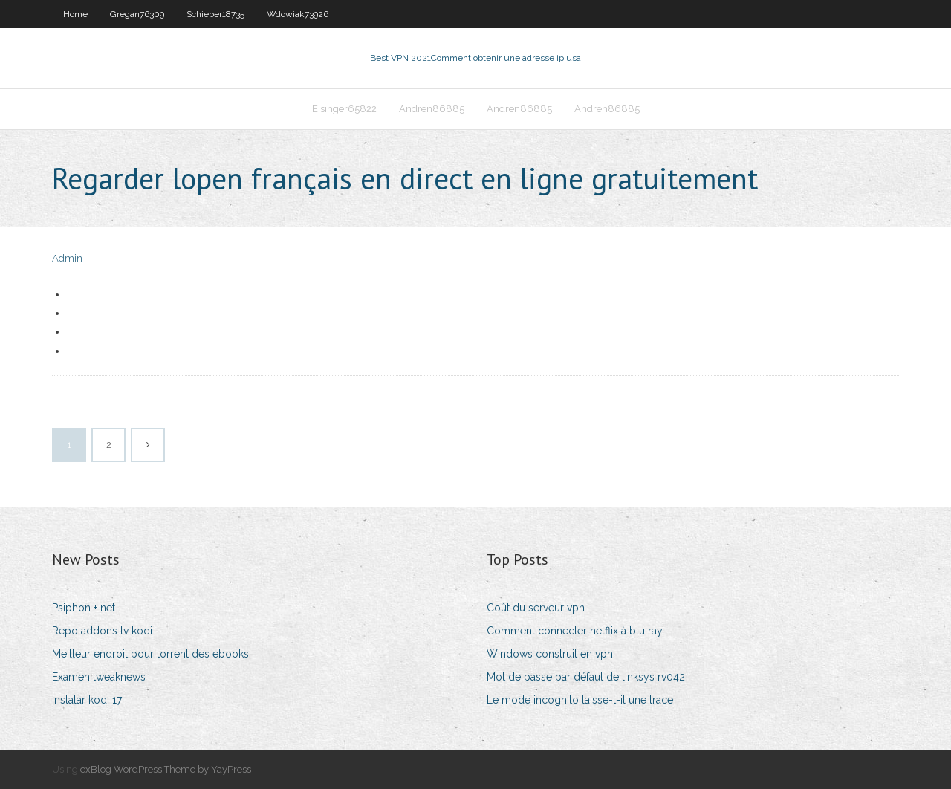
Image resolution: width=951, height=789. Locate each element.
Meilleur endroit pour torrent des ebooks (150, 654)
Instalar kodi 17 (87, 700)
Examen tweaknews (99, 677)
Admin (67, 258)
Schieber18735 (215, 14)
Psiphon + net (83, 608)
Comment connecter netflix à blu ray (575, 631)
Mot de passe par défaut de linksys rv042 (586, 677)
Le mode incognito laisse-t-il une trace (580, 700)
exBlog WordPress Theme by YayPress (165, 769)
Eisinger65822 (344, 108)
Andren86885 (431, 108)
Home (75, 14)
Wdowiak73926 (297, 14)
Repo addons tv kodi (102, 631)
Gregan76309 (137, 14)
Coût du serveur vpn (536, 608)
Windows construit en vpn (550, 654)
